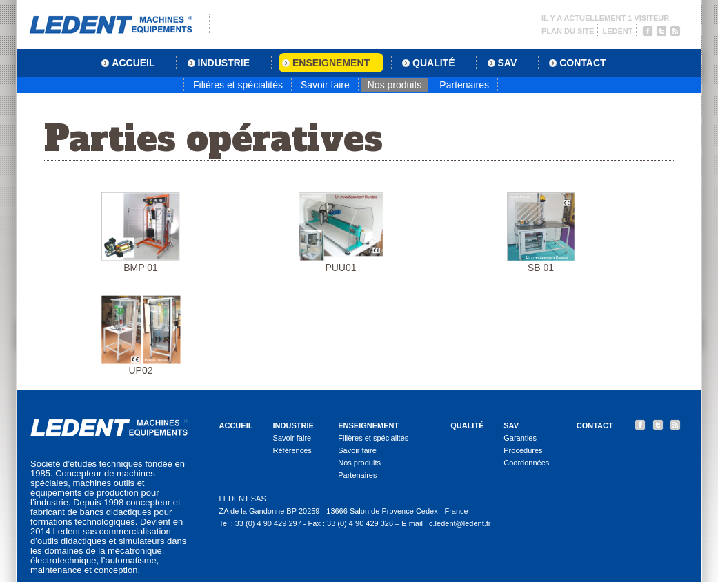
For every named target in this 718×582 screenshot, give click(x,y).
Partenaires (464, 84)
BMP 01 (140, 232)
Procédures (522, 450)
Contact (595, 425)
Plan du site (567, 31)
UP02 (141, 335)
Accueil (236, 425)
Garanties (520, 438)
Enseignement (368, 425)
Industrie (293, 425)
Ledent (617, 31)
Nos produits (395, 84)
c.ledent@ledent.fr (459, 523)
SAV (511, 425)
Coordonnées (526, 463)
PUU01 (341, 232)
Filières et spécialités (238, 84)
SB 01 (541, 232)
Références (292, 450)
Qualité (466, 425)
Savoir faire (325, 84)
